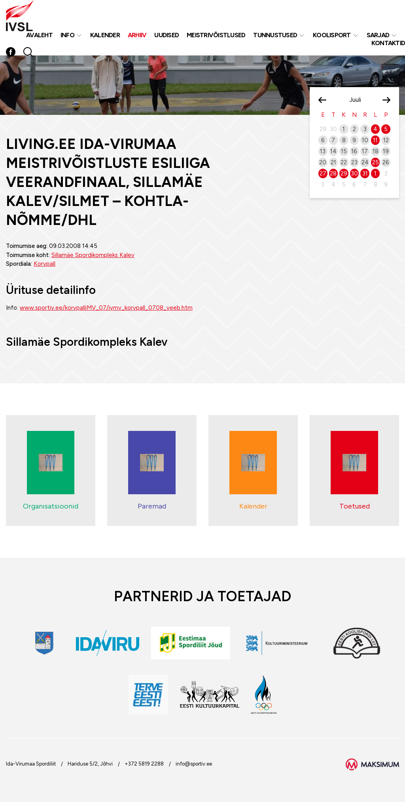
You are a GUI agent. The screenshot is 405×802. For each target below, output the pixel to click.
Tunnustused (275, 35)
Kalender (105, 35)
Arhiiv (137, 35)
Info (67, 35)
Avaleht (39, 35)
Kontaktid (388, 43)
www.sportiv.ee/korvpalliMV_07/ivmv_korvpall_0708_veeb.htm (106, 307)
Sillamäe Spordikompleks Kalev (92, 255)
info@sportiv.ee (194, 764)
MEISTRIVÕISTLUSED (216, 35)
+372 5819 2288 (144, 764)
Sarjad (378, 35)
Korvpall (44, 263)
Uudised (166, 35)
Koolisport (332, 35)
